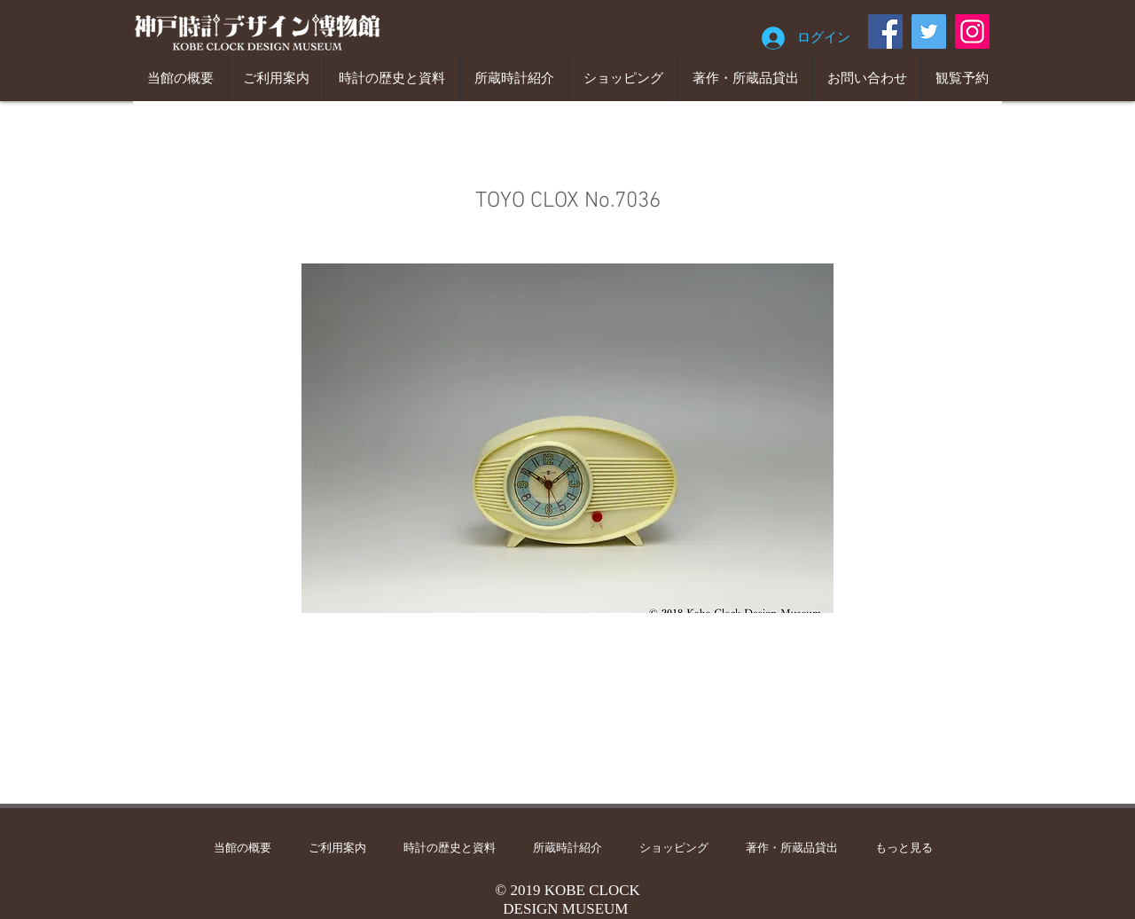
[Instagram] (972, 31)
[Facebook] (885, 31)
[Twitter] (929, 31)
